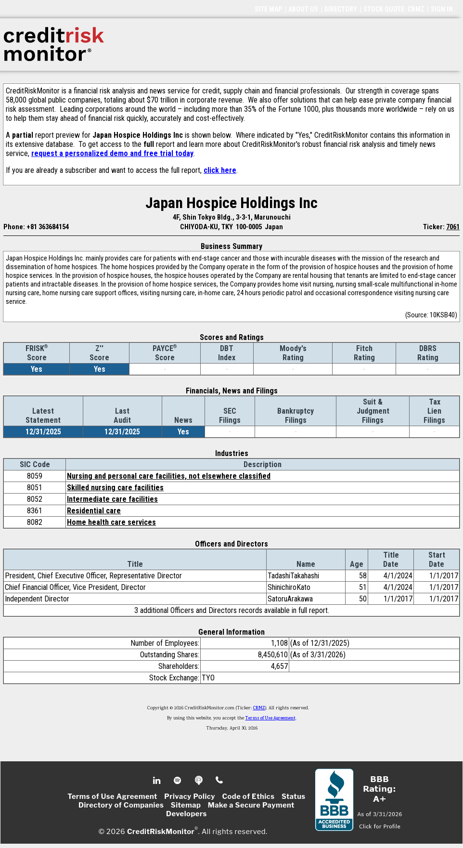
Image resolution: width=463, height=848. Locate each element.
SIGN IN (442, 9)
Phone (220, 780)
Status (294, 796)
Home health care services (111, 522)
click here (220, 170)
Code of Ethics (248, 796)
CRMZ (259, 708)
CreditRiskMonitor (160, 831)
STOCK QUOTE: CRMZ (393, 9)
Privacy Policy (189, 796)
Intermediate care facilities (112, 499)
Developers (186, 813)
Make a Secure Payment (251, 805)
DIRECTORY (340, 9)
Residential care (94, 510)
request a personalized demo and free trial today (112, 153)
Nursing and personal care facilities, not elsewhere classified (168, 476)
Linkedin (158, 780)
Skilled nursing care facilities (115, 487)
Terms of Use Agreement (270, 718)
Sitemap (186, 805)
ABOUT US (303, 9)
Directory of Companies (121, 805)
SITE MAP (268, 9)
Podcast (199, 780)
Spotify (178, 780)
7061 (453, 226)
